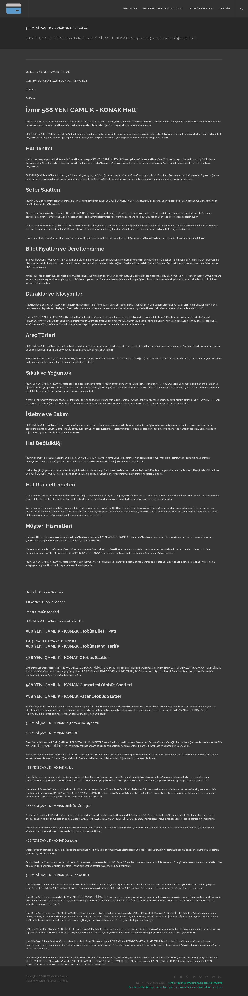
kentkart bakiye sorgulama (182, 982)
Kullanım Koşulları (35, 980)
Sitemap (52, 980)
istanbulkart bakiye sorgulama (145, 986)
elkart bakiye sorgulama (174, 986)
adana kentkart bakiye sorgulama (204, 986)
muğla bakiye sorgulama (209, 982)
